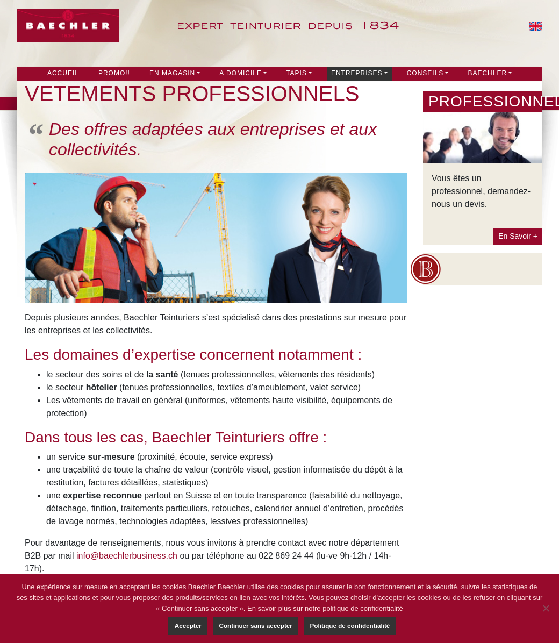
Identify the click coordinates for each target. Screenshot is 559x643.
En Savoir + (518, 236)
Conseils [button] (425, 73)
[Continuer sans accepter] (545, 608)
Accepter (188, 625)
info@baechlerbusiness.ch (126, 555)
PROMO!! (114, 73)
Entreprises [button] (357, 73)
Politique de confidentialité (350, 625)
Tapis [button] (296, 73)
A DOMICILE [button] (240, 73)
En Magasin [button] (172, 73)
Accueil (63, 73)
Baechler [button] (487, 73)
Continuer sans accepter (255, 625)
